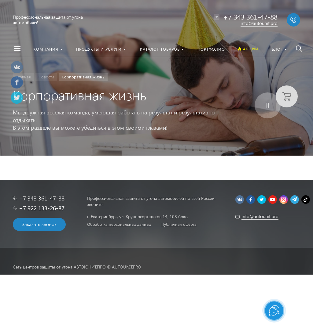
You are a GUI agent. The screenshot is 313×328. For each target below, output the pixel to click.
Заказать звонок (39, 224)
